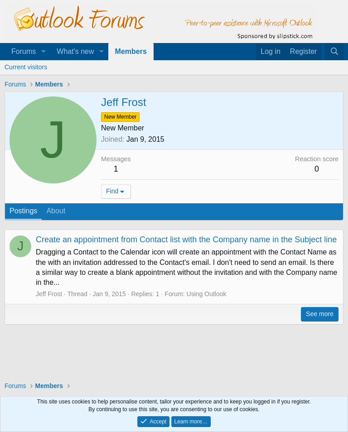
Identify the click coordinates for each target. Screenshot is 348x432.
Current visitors (26, 67)
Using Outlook (207, 294)
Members (131, 51)
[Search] (334, 51)
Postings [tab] (23, 211)
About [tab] (55, 211)
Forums (23, 51)
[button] (43, 51)
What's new (75, 51)
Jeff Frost (49, 294)
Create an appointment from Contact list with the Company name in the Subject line (186, 239)
